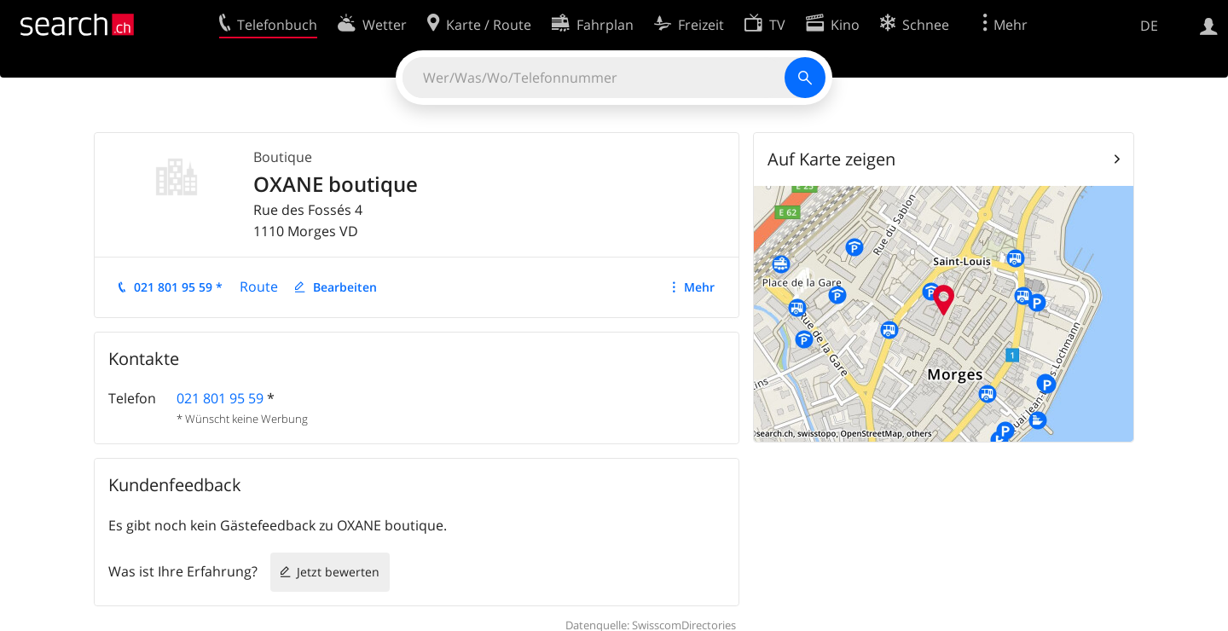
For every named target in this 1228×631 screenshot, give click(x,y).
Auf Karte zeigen (831, 159)
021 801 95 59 (220, 398)
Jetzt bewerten (338, 572)
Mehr (699, 287)
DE (1149, 25)
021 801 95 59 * (178, 287)
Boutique (282, 157)
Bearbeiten (345, 287)
